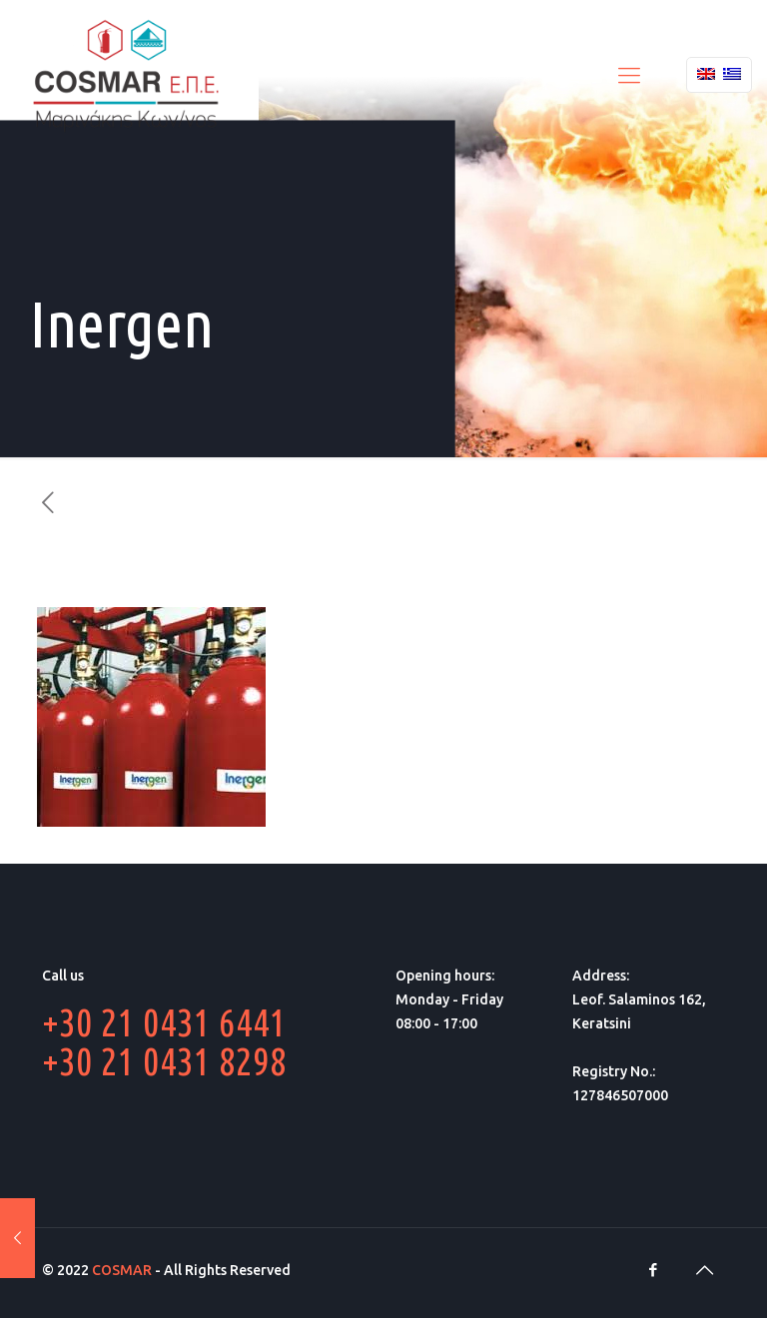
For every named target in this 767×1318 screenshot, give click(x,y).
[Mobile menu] (629, 75)
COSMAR (122, 1270)
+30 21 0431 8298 (164, 1060)
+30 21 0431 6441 (164, 1021)
